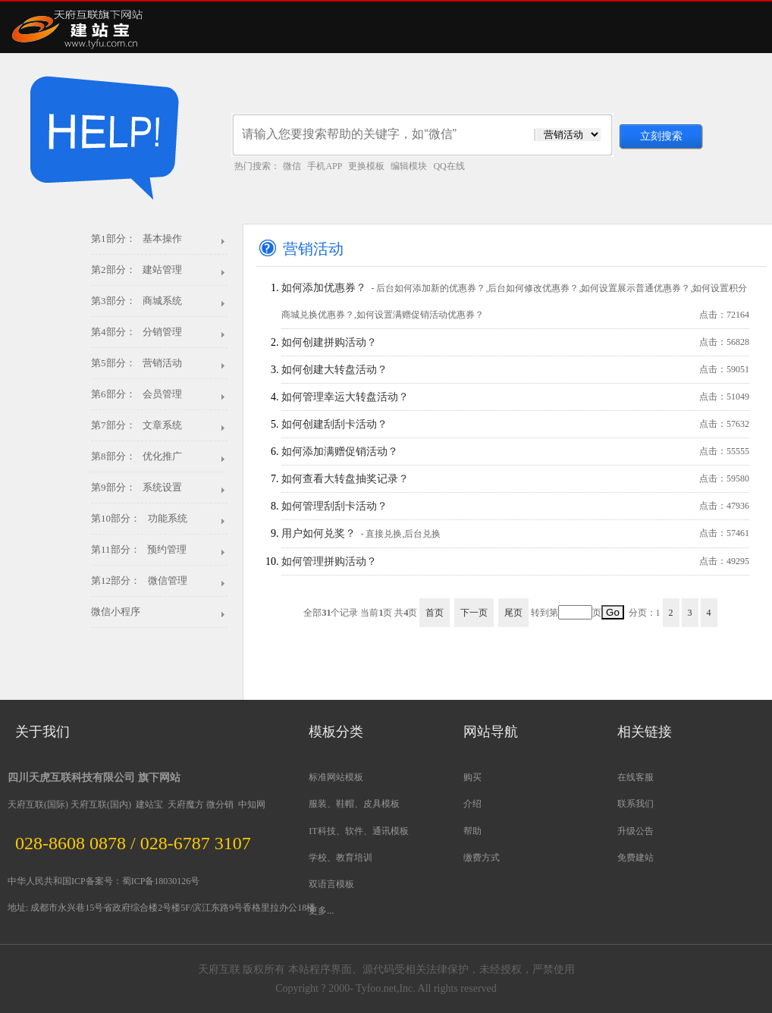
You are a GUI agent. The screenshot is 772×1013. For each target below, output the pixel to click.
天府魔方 (186, 804)
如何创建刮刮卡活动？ (515, 424)
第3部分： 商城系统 (136, 300)
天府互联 (26, 804)
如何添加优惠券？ (515, 305)
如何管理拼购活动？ (515, 561)
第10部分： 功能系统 (139, 518)
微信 (292, 166)
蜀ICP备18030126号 (161, 881)
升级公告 (635, 831)
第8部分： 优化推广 (136, 456)
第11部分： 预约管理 (139, 549)
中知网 (251, 804)
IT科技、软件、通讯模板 (358, 831)
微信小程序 (115, 611)
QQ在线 (448, 166)
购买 (472, 777)
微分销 (220, 804)
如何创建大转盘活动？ (515, 369)
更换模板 (366, 166)
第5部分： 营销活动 (136, 363)
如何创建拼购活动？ (515, 342)
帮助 (472, 831)
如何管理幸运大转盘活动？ (515, 397)
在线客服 (635, 777)
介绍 (472, 803)
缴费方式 (481, 857)
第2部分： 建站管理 (136, 269)
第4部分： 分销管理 (136, 331)
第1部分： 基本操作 (136, 238)
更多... (321, 910)
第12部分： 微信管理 (139, 580)
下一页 (474, 612)
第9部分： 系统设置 (136, 487)
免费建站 (635, 857)
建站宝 (149, 804)
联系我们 (635, 803)
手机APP (324, 166)
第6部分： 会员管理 (136, 394)
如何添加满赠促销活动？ (515, 451)
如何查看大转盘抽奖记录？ (515, 479)
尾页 (513, 612)
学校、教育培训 (340, 857)
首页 (434, 612)
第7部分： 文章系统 (136, 425)
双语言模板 (331, 884)
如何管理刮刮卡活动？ (515, 506)
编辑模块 (409, 166)
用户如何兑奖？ (515, 533)
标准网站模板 (336, 777)
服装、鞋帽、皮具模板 (354, 803)
